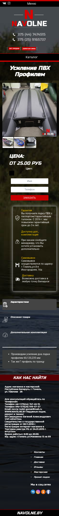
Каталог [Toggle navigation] (29, 57)
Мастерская (40, 472)
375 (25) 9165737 (31, 40)
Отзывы (38, 467)
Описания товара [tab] (20, 317)
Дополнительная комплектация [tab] (28, 332)
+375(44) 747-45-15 (29, 404)
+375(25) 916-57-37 (29, 406)
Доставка (39, 462)
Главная (38, 457)
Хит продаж (14, 48)
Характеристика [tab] (19, 302)
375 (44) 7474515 (31, 34)
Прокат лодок (42, 477)
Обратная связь (29, 48)
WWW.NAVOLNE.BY (15, 411)
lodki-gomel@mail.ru (30, 409)
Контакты (39, 452)
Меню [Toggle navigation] (29, 3)
